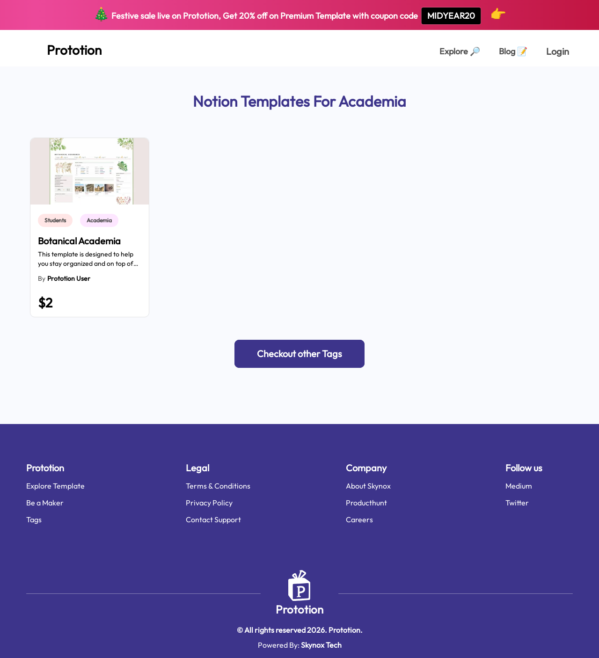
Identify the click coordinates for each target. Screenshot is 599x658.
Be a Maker (45, 502)
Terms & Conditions (218, 485)
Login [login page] (557, 51)
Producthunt (366, 502)
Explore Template (55, 485)
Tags (34, 519)
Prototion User (68, 278)
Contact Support (213, 519)
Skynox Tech (321, 645)
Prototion (299, 609)
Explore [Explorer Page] (459, 51)
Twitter (517, 502)
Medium (518, 485)
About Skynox (368, 485)
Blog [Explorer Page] (513, 51)
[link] (57, 220)
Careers (359, 519)
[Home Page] (64, 48)
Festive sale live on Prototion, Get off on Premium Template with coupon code (299, 15)
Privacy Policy (209, 502)
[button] (299, 354)
